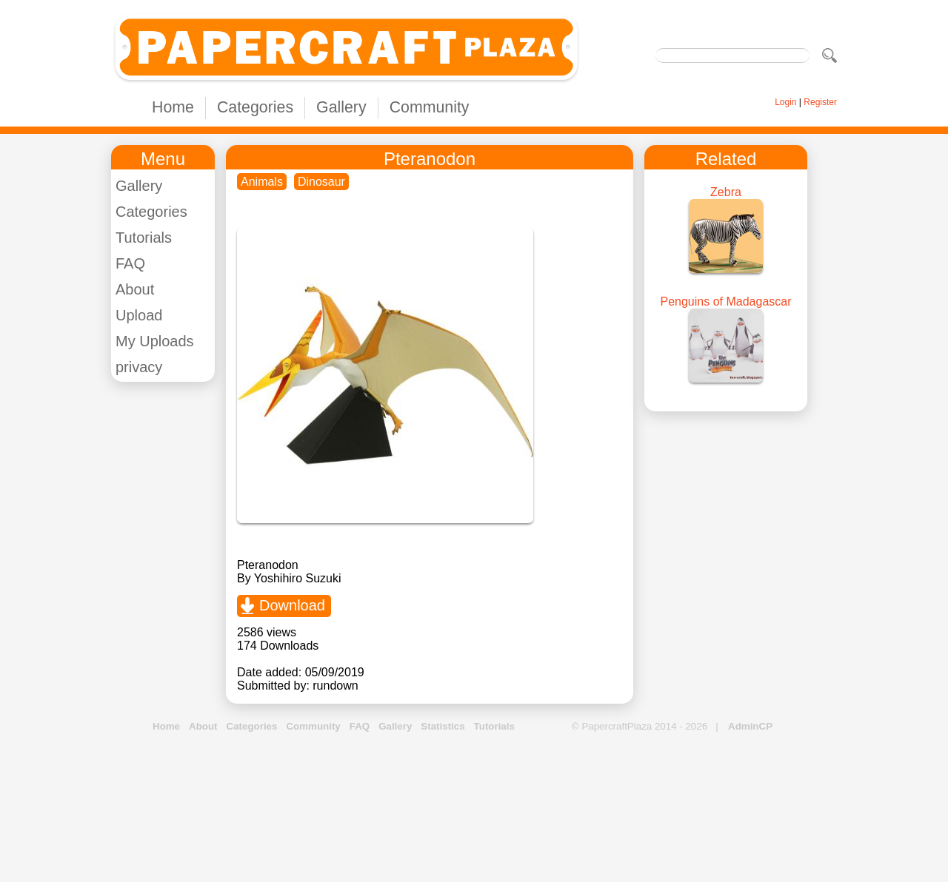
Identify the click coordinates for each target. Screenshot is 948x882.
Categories (255, 107)
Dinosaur (321, 181)
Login (785, 102)
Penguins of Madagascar (726, 301)
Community (430, 107)
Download (292, 605)
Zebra (725, 192)
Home (173, 107)
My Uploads (155, 341)
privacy (139, 367)
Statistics (442, 726)
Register (820, 102)
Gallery (341, 107)
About (135, 289)
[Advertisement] (474, 808)
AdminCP (750, 726)
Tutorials (144, 237)
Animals (262, 181)
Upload (139, 315)
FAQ (130, 263)
